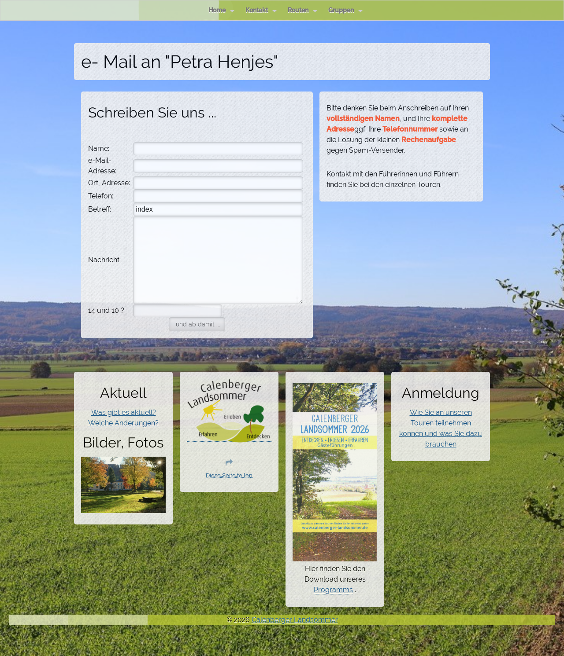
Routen (302, 10)
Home (221, 10)
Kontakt (261, 10)
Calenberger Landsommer (295, 620)
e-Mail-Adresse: (102, 165)
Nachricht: (104, 260)
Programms (333, 590)
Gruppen (345, 10)
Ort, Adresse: (109, 183)
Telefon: (100, 196)
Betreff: (99, 209)
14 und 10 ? (106, 310)
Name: (98, 148)
